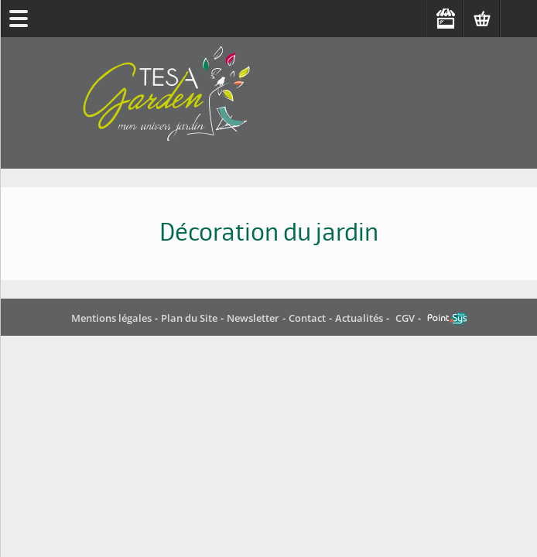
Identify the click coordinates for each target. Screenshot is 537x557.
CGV (405, 318)
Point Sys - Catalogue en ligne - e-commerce (447, 318)
